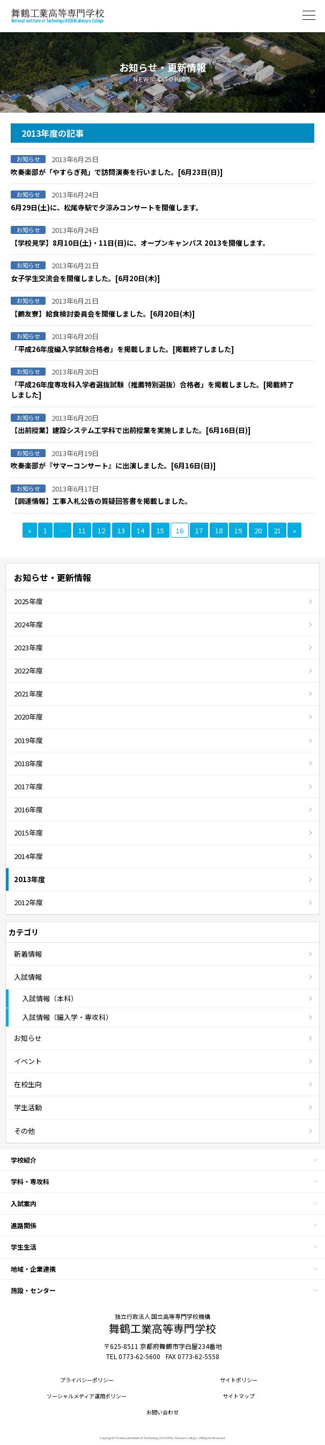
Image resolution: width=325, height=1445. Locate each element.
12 (101, 530)
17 (199, 530)
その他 (24, 1131)
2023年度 (28, 647)
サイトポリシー (238, 1380)
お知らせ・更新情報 (52, 577)
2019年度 (28, 740)
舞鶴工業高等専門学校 (58, 16)
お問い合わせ (162, 1412)
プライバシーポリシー (87, 1380)
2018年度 (28, 763)
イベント (28, 1061)
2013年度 (29, 879)
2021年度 (28, 693)
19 (238, 530)
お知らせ (28, 1038)
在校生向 (28, 1084)
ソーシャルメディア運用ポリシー (87, 1396)
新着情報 (28, 954)
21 (277, 530)
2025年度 (28, 601)
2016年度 (28, 809)
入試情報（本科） (50, 998)
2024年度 (28, 624)
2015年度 (28, 832)
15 (160, 530)
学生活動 (28, 1107)
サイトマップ (239, 1396)
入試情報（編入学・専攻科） (67, 1017)
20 (258, 530)
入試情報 (28, 977)
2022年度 (28, 670)
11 (82, 530)
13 (121, 530)
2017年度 (28, 786)
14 (140, 530)
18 (219, 530)
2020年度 (28, 717)
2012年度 (28, 902)
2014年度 (28, 856)
